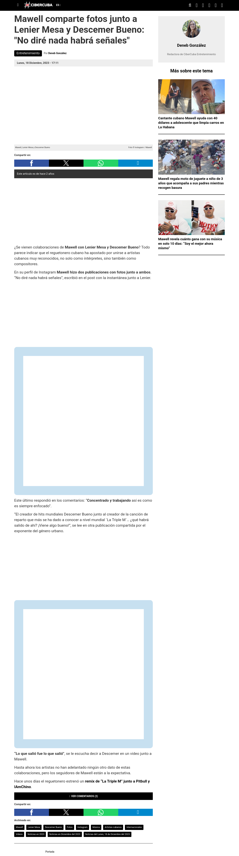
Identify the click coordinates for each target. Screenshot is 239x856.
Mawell (19, 827)
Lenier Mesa (34, 827)
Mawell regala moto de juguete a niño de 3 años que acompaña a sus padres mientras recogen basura (191, 183)
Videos (19, 834)
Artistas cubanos (113, 827)
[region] (83, 210)
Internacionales (134, 827)
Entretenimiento (28, 53)
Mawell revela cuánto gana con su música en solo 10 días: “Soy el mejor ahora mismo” (190, 243)
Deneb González (57, 53)
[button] (31, 163)
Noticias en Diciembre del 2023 (64, 834)
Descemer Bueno (53, 827)
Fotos (70, 827)
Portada (49, 851)
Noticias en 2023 (36, 834)
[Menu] (17, 5)
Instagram (82, 827)
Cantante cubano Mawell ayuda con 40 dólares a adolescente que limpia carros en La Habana (191, 122)
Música (96, 827)
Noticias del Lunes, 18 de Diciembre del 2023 (107, 834)
